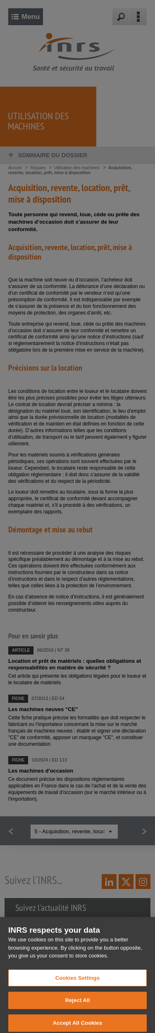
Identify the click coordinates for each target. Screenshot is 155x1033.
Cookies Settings (77, 981)
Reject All (77, 1004)
